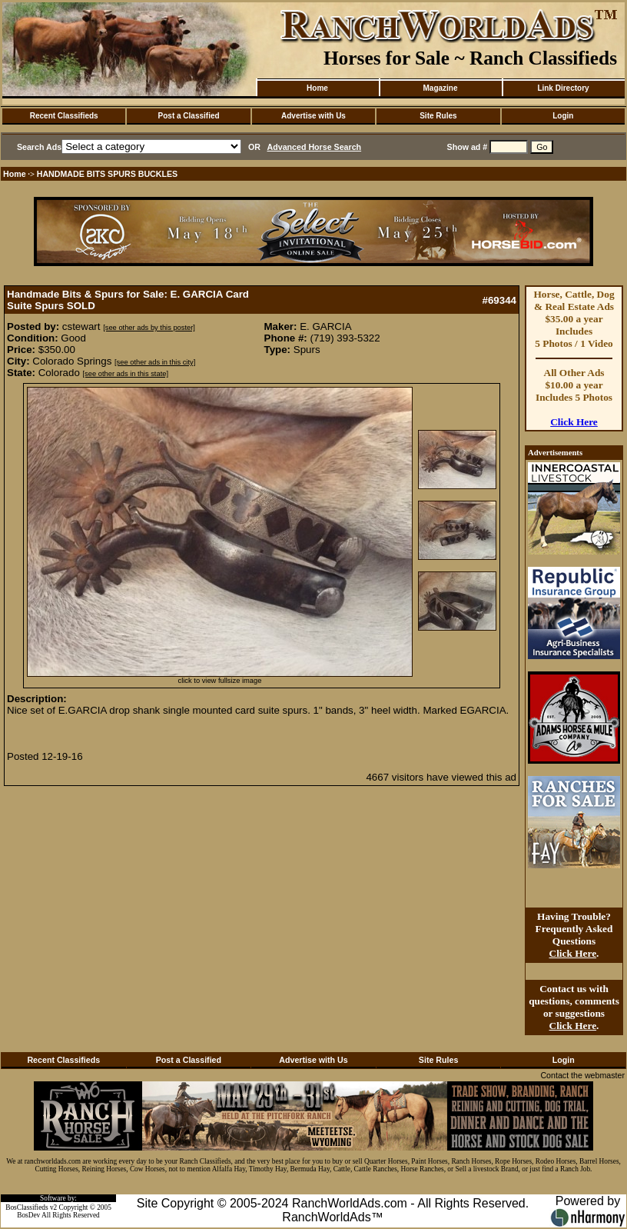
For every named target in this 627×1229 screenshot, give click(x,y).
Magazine (440, 88)
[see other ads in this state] (125, 374)
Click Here (574, 422)
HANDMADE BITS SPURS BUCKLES (107, 173)
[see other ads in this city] (154, 362)
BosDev (28, 1215)
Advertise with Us (313, 116)
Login (562, 116)
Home (317, 88)
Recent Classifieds (64, 116)
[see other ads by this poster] (149, 327)
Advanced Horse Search (314, 147)
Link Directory (563, 88)
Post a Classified (189, 116)
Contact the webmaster (582, 1075)
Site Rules (438, 116)
